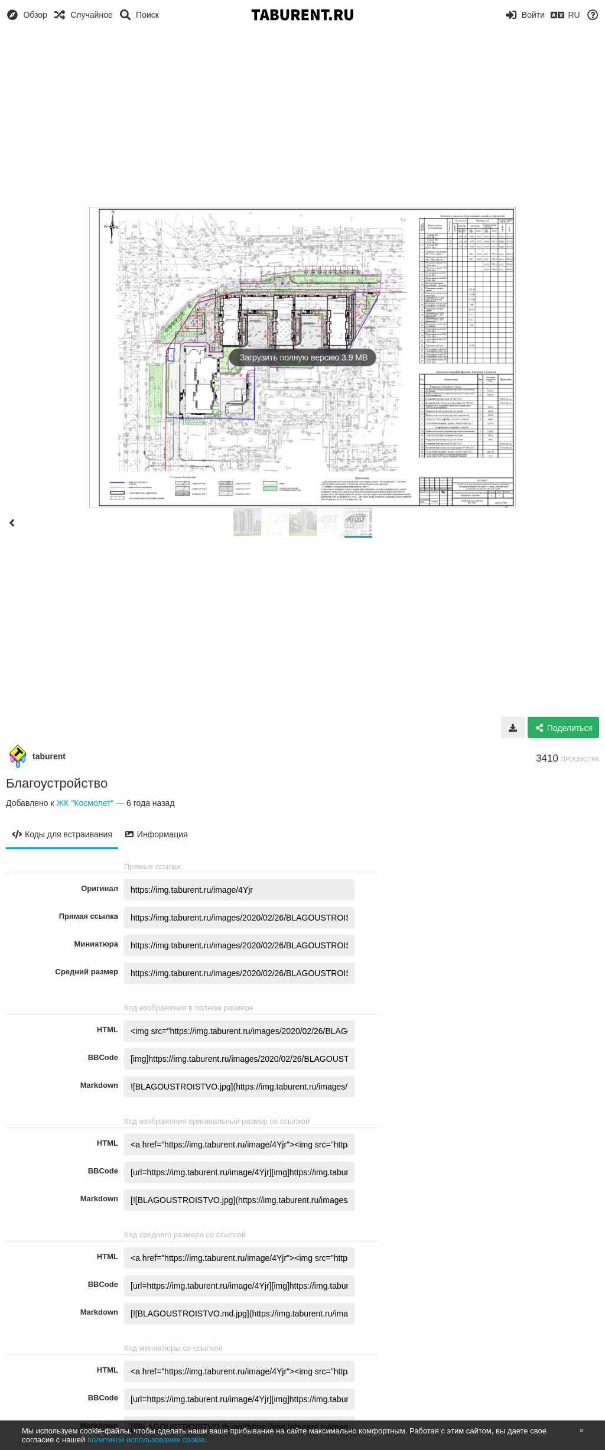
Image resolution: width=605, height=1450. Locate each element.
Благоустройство (57, 783)
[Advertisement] (302, 118)
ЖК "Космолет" (84, 803)
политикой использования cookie (145, 1439)
